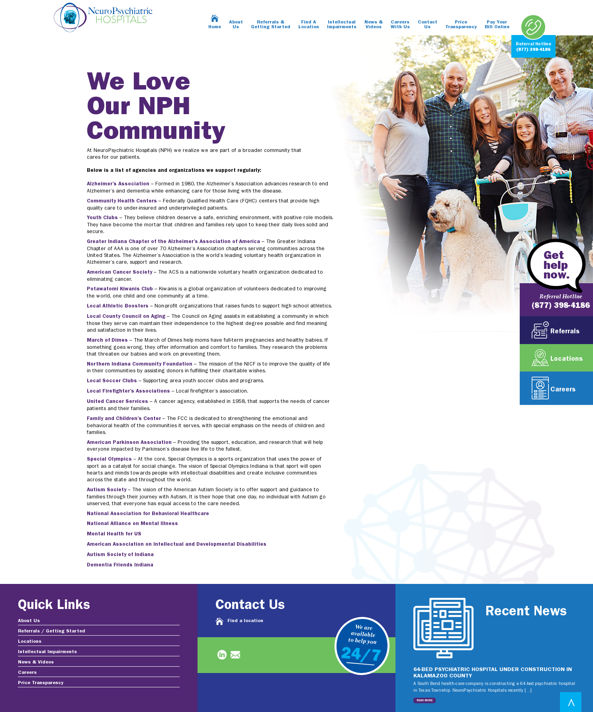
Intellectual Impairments (341, 24)
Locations (29, 642)
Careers (27, 673)
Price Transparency (461, 24)
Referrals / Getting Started (51, 631)
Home (214, 27)
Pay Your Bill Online (497, 24)
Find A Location (308, 24)
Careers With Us (400, 24)
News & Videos (373, 24)
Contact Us (427, 24)
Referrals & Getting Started (270, 24)
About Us (236, 24)
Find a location (245, 621)
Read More (425, 700)
